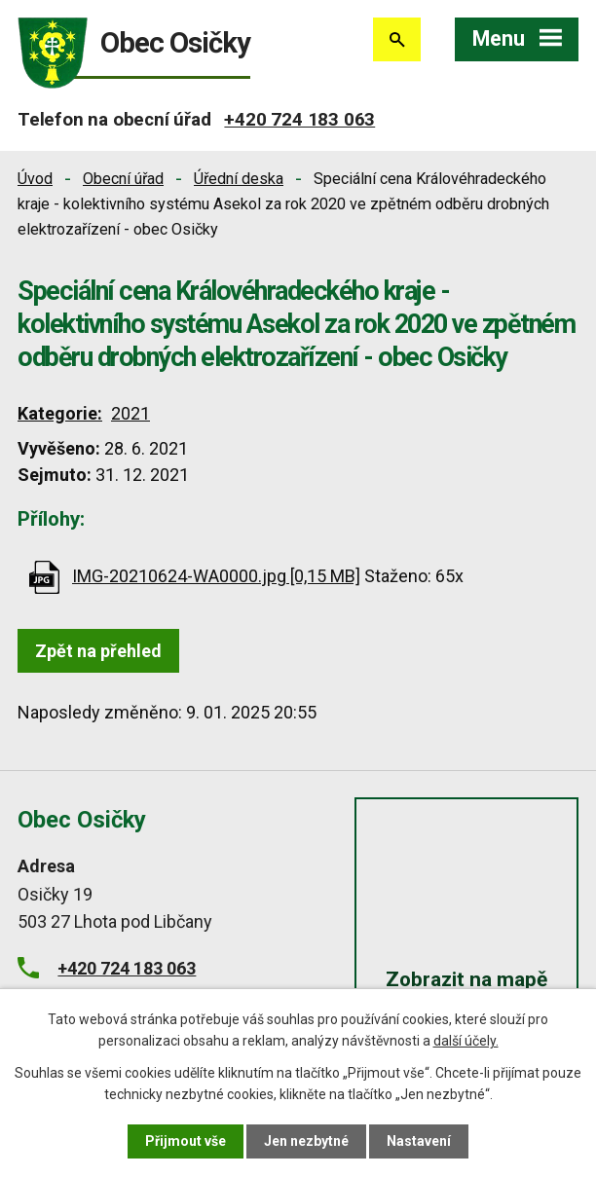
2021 (130, 413)
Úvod (35, 178)
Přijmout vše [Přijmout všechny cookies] (185, 1141)
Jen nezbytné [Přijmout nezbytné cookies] (306, 1141)
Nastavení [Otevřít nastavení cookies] (419, 1141)
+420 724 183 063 (299, 119)
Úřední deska (238, 178)
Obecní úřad (123, 178)
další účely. (466, 1040)
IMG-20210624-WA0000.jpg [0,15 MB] (216, 576)
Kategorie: (60, 413)
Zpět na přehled (98, 651)
